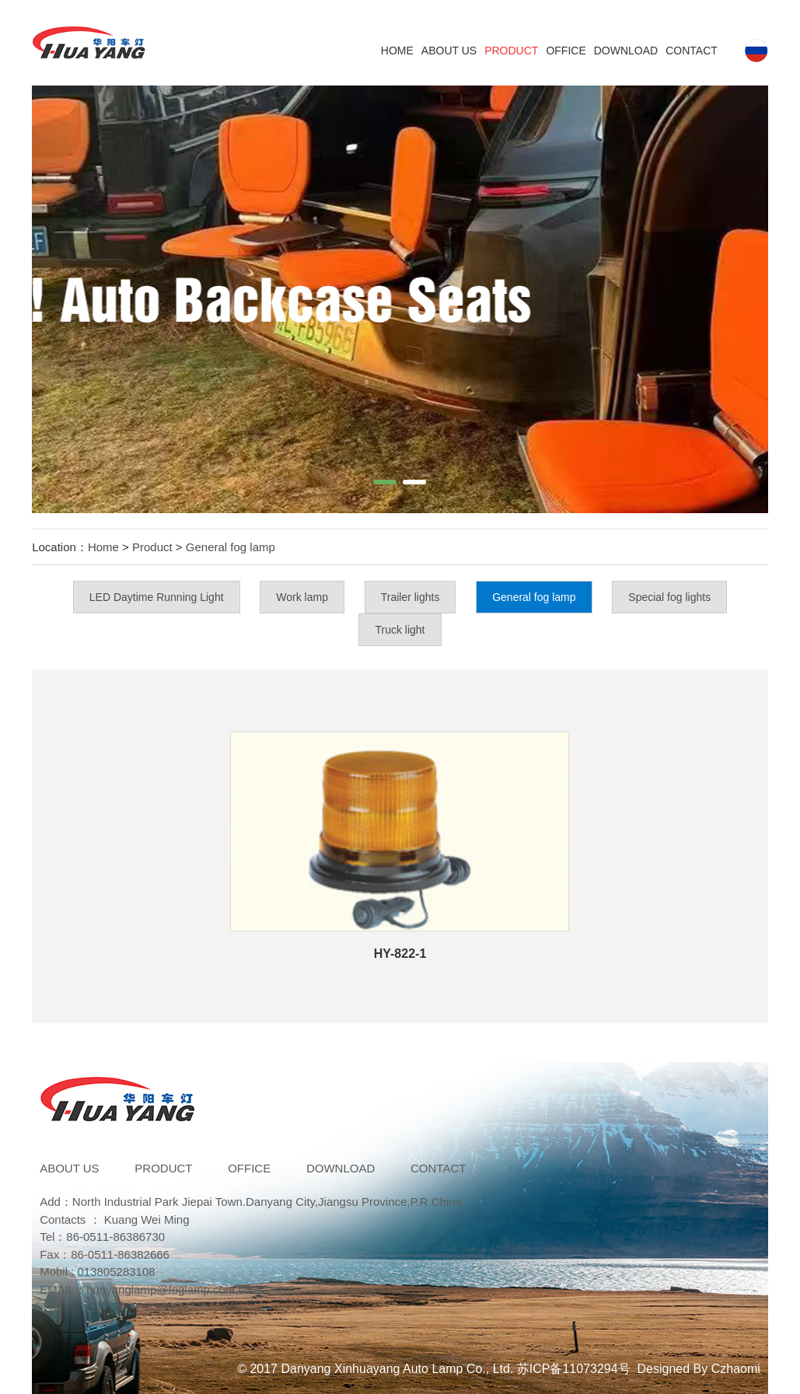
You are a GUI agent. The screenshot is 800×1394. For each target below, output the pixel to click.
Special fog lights (669, 597)
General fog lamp (230, 547)
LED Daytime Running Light (156, 597)
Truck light (399, 630)
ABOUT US (449, 50)
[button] (385, 482)
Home (397, 50)
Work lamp (302, 597)
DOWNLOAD (626, 50)
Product (511, 50)
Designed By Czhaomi (699, 1368)
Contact (692, 50)
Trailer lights (410, 597)
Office (565, 50)
